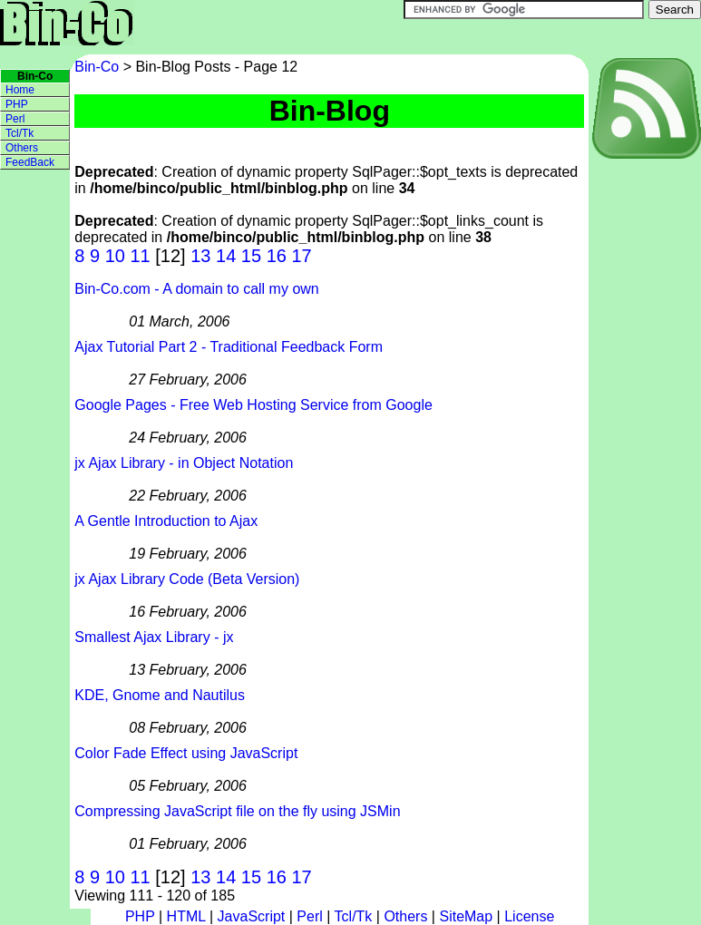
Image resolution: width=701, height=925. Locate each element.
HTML (186, 916)
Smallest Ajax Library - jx (153, 637)
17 (301, 256)
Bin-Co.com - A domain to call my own (196, 289)
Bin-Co (98, 66)
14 (226, 256)
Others (21, 147)
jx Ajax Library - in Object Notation (183, 463)
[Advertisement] (644, 434)
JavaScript (252, 916)
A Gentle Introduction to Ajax (166, 521)
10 (115, 256)
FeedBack (29, 162)
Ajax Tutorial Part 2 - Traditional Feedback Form (228, 347)
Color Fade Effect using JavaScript (185, 753)
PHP (16, 104)
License (529, 916)
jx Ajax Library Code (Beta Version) (186, 579)
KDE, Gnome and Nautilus (159, 695)
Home (19, 89)
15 (251, 256)
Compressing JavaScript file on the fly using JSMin (237, 811)
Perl (14, 118)
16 (277, 256)
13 (200, 256)
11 (140, 256)
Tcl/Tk (19, 133)
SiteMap (465, 916)
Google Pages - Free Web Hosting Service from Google (253, 405)
